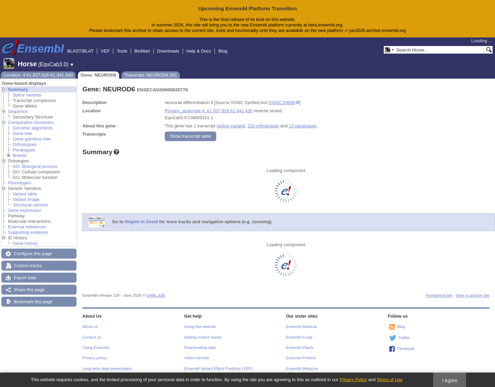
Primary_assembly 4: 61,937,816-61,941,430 (208, 110)
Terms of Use (389, 379)
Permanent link (439, 295)
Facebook (406, 348)
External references (27, 226)
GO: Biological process (35, 166)
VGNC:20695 (282, 102)
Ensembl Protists (300, 358)
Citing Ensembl (95, 347)
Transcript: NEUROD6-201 (150, 75)
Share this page (29, 289)
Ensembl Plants (299, 347)
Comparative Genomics (31, 122)
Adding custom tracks (203, 337)
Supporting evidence (28, 232)
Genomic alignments (33, 127)
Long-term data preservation (107, 368)
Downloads (168, 51)
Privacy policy (94, 358)
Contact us (91, 337)
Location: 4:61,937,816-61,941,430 (38, 75)
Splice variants (27, 95)
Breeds (20, 155)
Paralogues (24, 149)
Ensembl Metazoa (302, 368)
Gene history (25, 243)
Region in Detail (141, 221)
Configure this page (33, 253)
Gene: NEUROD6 (98, 75)
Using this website (200, 327)
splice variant (231, 125)
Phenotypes (19, 182)
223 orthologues (263, 125)
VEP (105, 51)
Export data (25, 277)
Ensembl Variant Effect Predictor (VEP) (218, 368)
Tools (122, 51)
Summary (18, 89)
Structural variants (30, 204)
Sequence (18, 111)
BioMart (142, 51)
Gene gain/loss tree (32, 138)
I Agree (450, 380)
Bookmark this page (33, 301)
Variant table (25, 193)
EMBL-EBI (156, 295)
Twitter (404, 337)
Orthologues (25, 144)
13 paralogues (302, 125)
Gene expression (24, 210)
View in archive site (473, 295)
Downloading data (200, 347)
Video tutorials (196, 358)
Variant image (26, 199)
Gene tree (22, 133)
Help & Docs (198, 51)
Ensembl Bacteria (301, 327)
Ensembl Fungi (299, 337)
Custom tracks (28, 265)
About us (90, 327)
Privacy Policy (353, 379)
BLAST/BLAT (80, 51)
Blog (222, 51)
